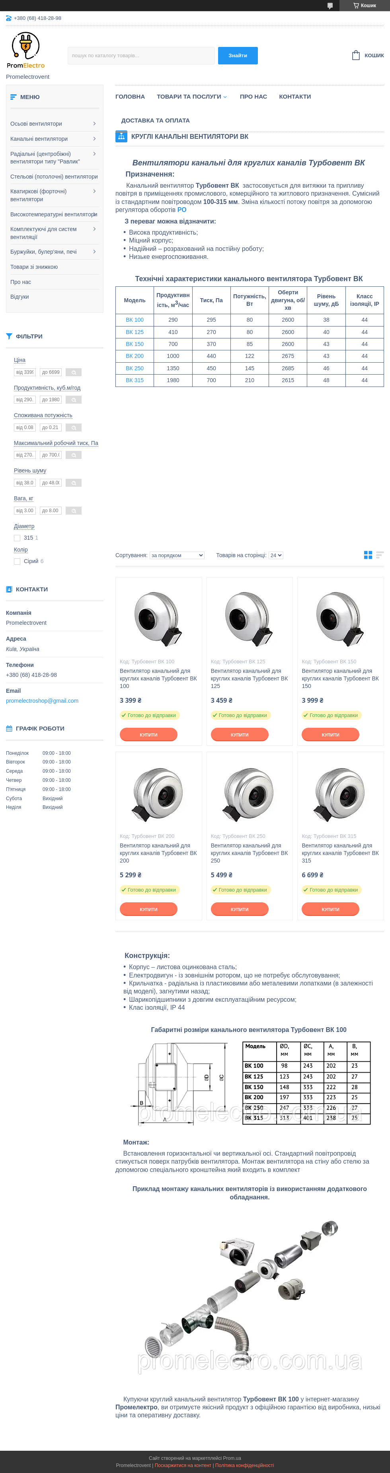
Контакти (295, 96)
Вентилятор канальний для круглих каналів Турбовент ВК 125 (249, 678)
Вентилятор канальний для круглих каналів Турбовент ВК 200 (158, 853)
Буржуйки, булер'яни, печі (43, 252)
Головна (130, 96)
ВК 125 (135, 332)
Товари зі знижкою (34, 267)
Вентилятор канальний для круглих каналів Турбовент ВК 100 (158, 678)
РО (182, 209)
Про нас (20, 282)
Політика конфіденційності (244, 1465)
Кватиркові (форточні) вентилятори (38, 195)
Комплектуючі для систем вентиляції (43, 233)
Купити (148, 735)
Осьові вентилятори (36, 123)
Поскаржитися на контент (183, 1465)
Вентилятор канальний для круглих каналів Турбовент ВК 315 (340, 853)
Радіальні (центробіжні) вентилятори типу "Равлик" (45, 158)
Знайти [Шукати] (237, 55)
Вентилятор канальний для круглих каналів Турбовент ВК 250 (249, 853)
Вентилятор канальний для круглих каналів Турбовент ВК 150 (340, 678)
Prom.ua (232, 1458)
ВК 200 (135, 356)
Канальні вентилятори (39, 139)
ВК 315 (135, 380)
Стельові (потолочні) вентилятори (54, 176)
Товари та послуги (189, 96)
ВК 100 (135, 320)
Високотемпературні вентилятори (54, 214)
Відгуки (19, 296)
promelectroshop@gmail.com (42, 701)
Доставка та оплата (155, 120)
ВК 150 (135, 344)
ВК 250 (135, 368)
